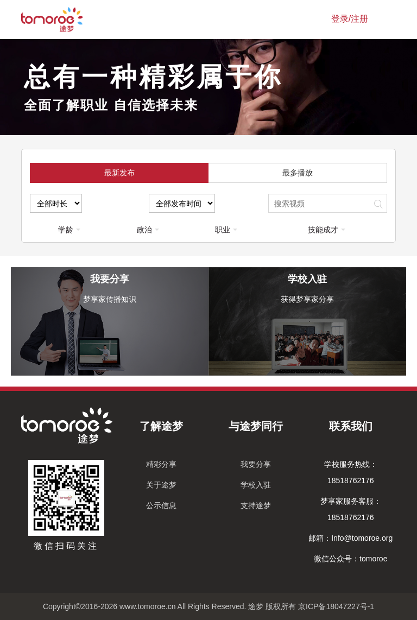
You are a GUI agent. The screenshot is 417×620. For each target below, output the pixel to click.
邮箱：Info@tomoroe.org (350, 538)
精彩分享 (161, 464)
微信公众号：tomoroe (350, 558)
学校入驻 (256, 484)
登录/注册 (349, 18)
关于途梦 (161, 484)
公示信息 (161, 505)
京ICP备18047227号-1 (336, 606)
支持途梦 (256, 505)
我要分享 (256, 464)
